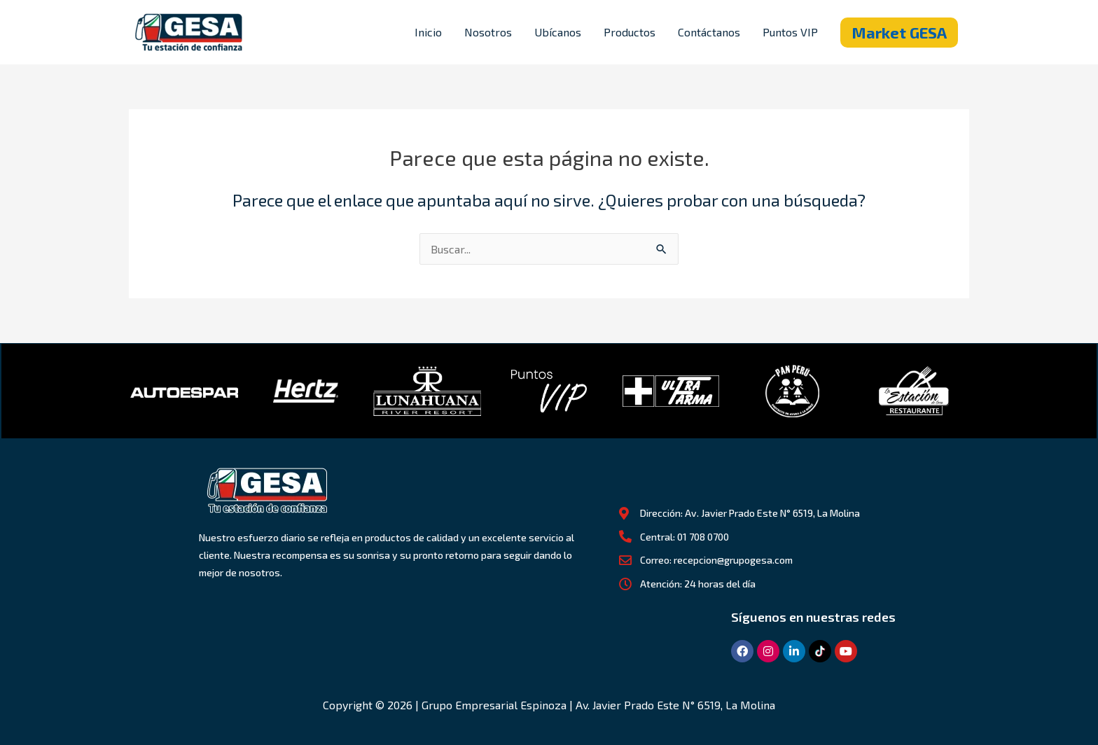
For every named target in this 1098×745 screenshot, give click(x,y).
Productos (629, 32)
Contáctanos (709, 32)
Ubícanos (557, 32)
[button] (899, 33)
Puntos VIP (790, 32)
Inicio (428, 32)
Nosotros (488, 32)
